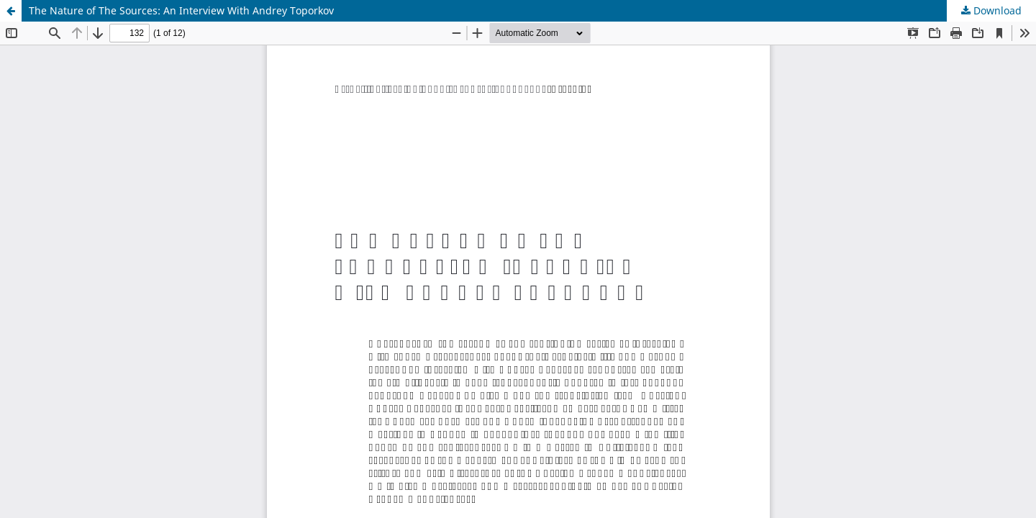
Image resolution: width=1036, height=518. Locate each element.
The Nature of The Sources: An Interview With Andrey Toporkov (181, 10)
